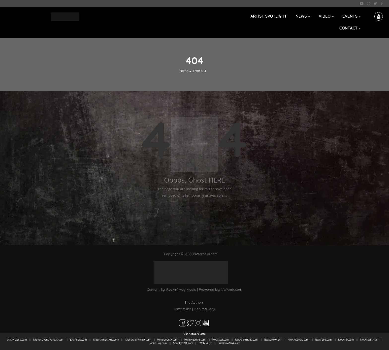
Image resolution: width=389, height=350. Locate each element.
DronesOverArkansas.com (48, 339)
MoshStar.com (220, 339)
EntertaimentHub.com (106, 339)
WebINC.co (205, 343)
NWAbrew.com (272, 339)
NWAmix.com (231, 289)
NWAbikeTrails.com (246, 339)
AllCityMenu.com (17, 339)
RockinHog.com (158, 343)
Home (184, 71)
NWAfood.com (323, 339)
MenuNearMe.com (194, 339)
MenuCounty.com (167, 339)
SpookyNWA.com (183, 343)
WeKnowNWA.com (229, 343)
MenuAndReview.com (138, 339)
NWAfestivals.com (298, 339)
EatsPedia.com (78, 339)
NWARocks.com (369, 339)
